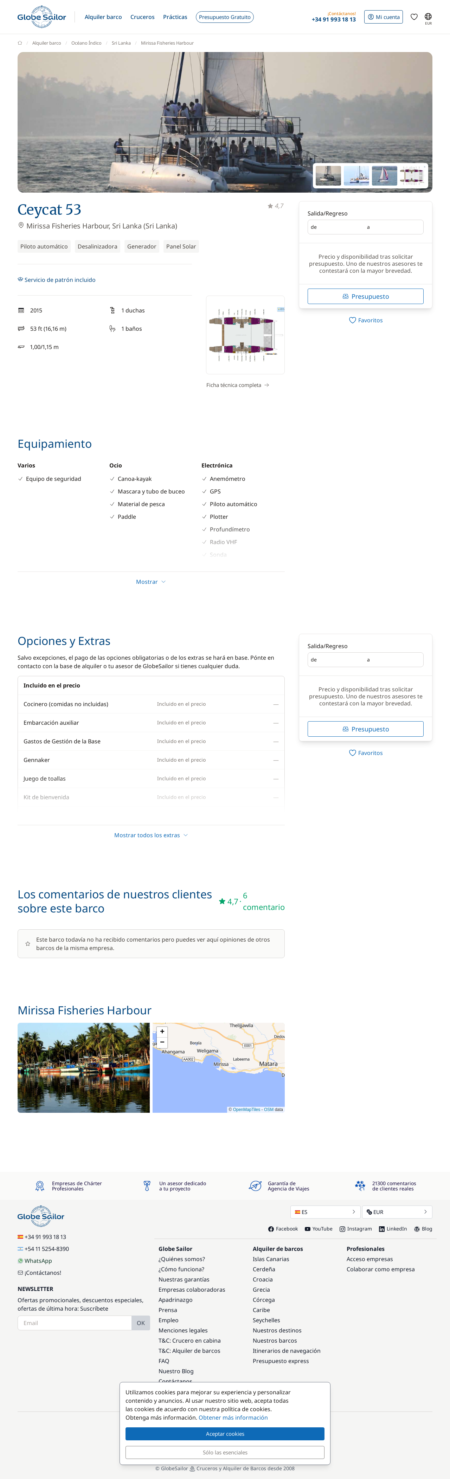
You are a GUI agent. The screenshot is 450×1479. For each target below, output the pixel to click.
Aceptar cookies (225, 1433)
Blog (423, 1228)
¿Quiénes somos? (182, 1259)
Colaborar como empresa (381, 1269)
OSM (269, 1109)
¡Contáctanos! (39, 1273)
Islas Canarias (271, 1259)
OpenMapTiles (247, 1109)
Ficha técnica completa (237, 384)
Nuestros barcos (275, 1340)
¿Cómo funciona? (181, 1269)
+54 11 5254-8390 (43, 1249)
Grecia (261, 1289)
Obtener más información (233, 1417)
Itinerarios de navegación (287, 1351)
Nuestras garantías (184, 1279)
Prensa (168, 1310)
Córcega (264, 1300)
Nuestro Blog (176, 1371)
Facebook (283, 1228)
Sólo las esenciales (225, 1452)
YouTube (319, 1228)
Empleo (169, 1320)
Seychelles (266, 1320)
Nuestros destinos (277, 1330)
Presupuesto (365, 296)
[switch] (365, 320)
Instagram (356, 1228)
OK (141, 1323)
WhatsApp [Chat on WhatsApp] (35, 1261)
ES (325, 1211)
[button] (103, 17)
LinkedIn (393, 1228)
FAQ (164, 1361)
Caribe (261, 1310)
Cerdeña (264, 1269)
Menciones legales (183, 1330)
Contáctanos (175, 1381)
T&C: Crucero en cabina (190, 1340)
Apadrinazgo (176, 1300)
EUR (397, 1211)
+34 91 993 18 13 (42, 1237)
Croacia (263, 1279)
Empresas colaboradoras (192, 1289)
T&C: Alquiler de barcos (189, 1351)
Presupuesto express (281, 1361)
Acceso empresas (370, 1259)
